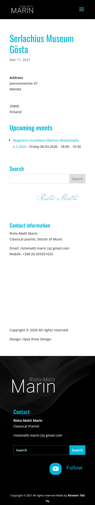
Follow (74, 467)
